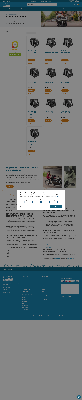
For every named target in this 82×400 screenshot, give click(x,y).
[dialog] (41, 200)
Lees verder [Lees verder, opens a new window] (57, 196)
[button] (25, 206)
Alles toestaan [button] (55, 206)
